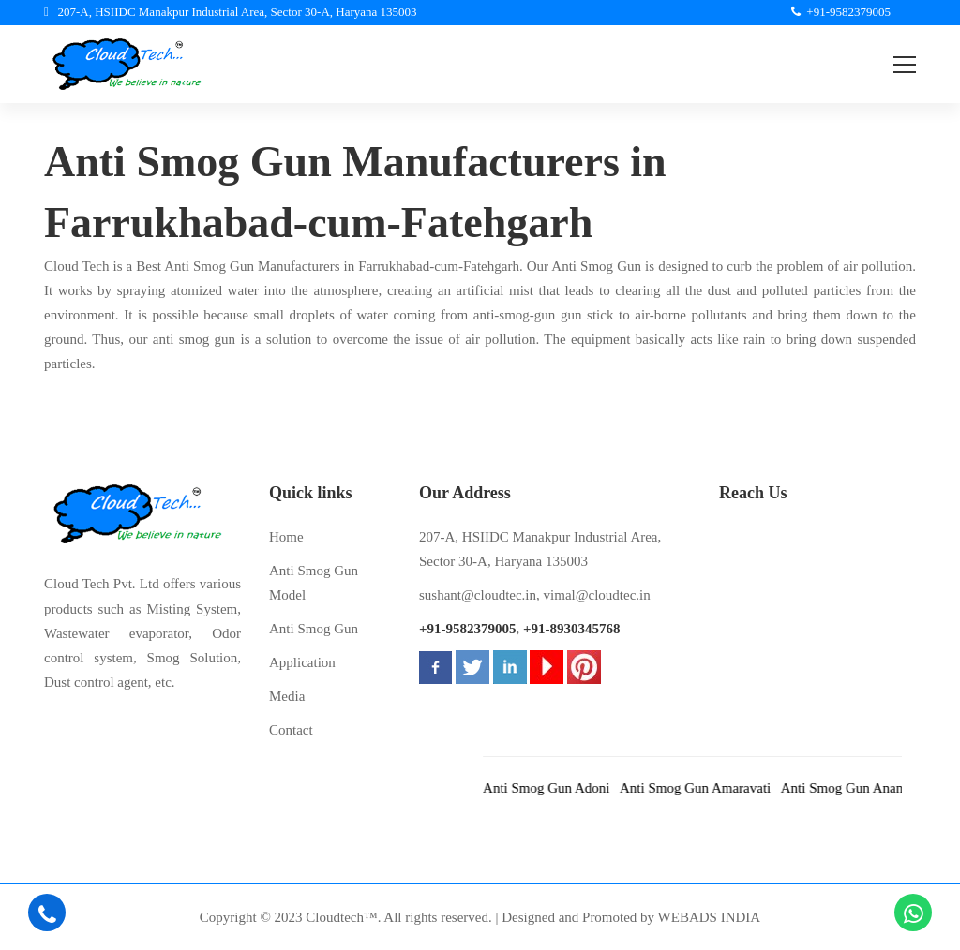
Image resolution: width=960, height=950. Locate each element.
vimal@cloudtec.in (597, 594)
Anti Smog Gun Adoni (558, 787)
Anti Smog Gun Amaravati (707, 787)
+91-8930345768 (572, 628)
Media (287, 696)
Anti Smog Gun (313, 628)
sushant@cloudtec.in (477, 594)
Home (286, 536)
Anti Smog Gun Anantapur (868, 787)
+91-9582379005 (468, 628)
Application (302, 662)
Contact (291, 729)
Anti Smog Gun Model (313, 582)
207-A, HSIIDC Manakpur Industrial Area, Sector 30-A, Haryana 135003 (540, 549)
